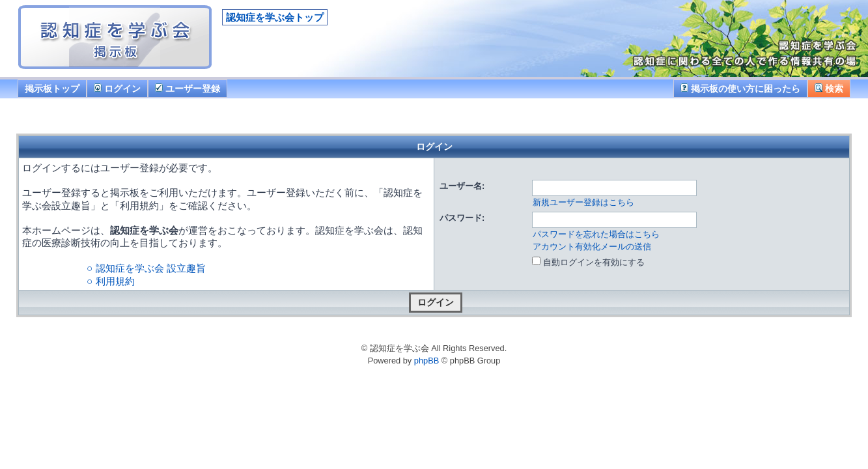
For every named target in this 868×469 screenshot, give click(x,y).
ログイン (117, 88)
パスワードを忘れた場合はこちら (596, 234)
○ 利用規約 (111, 281)
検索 (829, 88)
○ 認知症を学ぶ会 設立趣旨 (146, 268)
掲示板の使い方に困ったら (740, 88)
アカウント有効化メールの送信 (592, 246)
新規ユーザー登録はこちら (583, 202)
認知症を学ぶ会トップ (275, 17)
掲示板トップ (52, 88)
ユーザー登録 (187, 88)
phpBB (426, 360)
